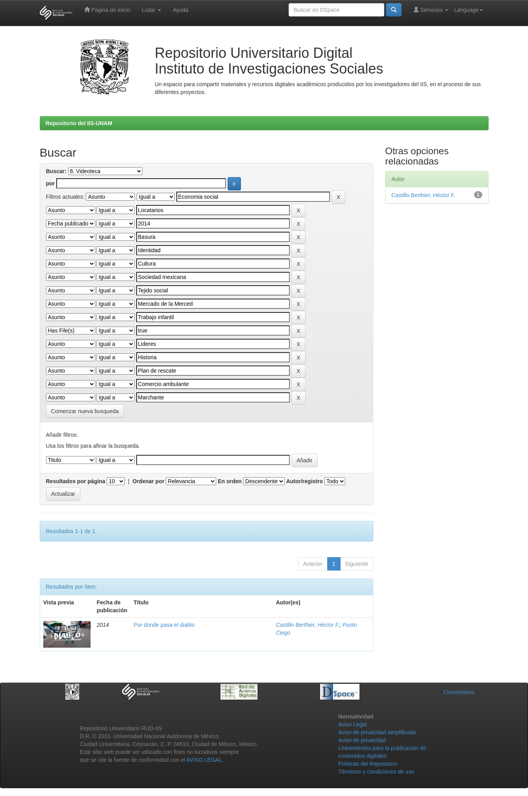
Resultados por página (76, 481)
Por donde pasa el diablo (164, 625)
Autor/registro (304, 481)
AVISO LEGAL (204, 760)
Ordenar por (149, 481)
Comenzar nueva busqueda (85, 411)
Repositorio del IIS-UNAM (79, 123)
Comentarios (458, 692)
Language (468, 10)
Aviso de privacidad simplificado (377, 732)
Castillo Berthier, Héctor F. (308, 625)
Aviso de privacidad (362, 740)
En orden (230, 481)
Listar (151, 10)
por (50, 183)
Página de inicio (107, 9)
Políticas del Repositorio (367, 764)
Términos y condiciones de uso (376, 771)
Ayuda (180, 10)
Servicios (430, 9)
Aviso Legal (352, 724)
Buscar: (56, 171)
